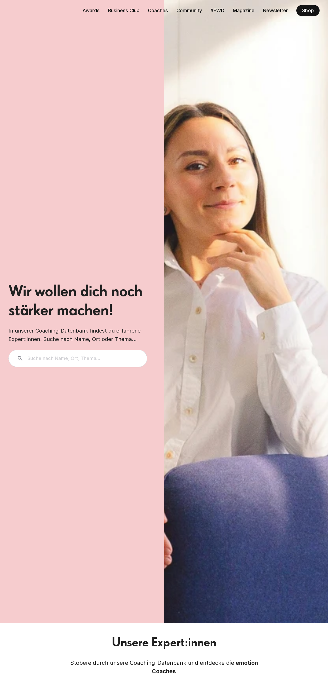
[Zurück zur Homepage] (32, 10)
